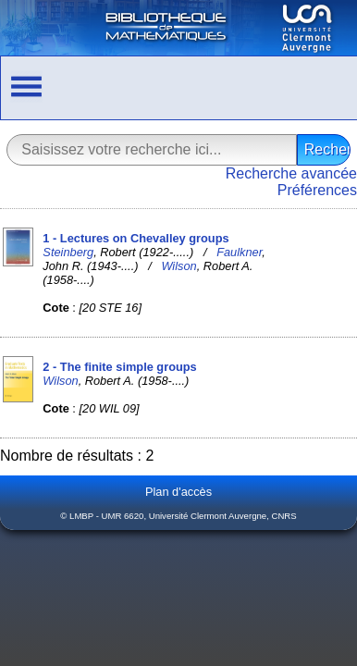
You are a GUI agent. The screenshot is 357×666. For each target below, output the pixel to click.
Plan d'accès (178, 492)
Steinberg (68, 252)
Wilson (178, 266)
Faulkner (239, 252)
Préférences (317, 190)
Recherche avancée (291, 173)
